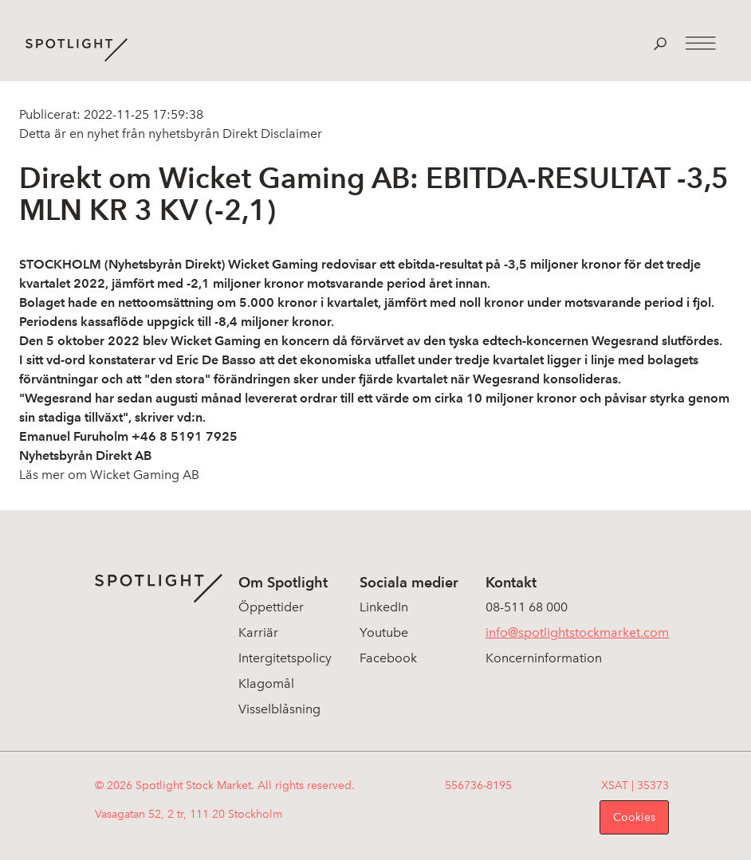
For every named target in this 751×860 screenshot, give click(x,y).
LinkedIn (384, 607)
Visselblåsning (279, 709)
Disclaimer (290, 133)
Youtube (384, 632)
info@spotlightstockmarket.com (577, 632)
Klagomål (266, 683)
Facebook (388, 658)
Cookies (634, 817)
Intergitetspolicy (285, 658)
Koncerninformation (544, 658)
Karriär (258, 632)
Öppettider (271, 607)
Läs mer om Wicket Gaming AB (109, 474)
